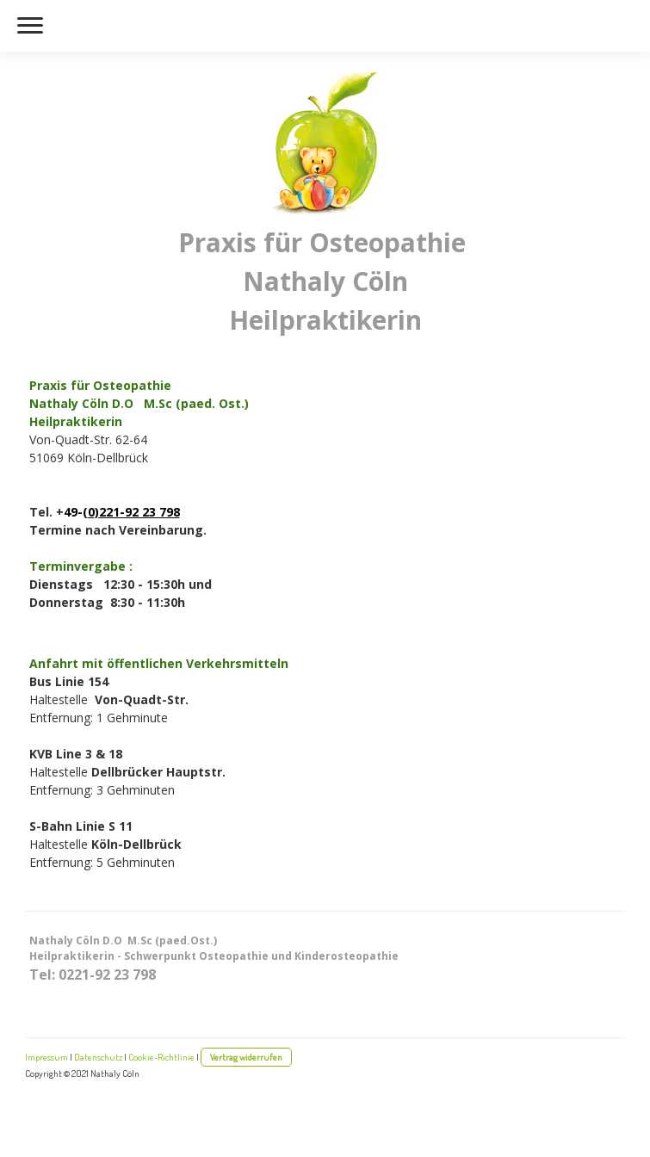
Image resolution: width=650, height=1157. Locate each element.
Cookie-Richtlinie (161, 1056)
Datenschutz (98, 1056)
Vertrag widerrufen (246, 1056)
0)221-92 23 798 (134, 512)
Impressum (46, 1056)
